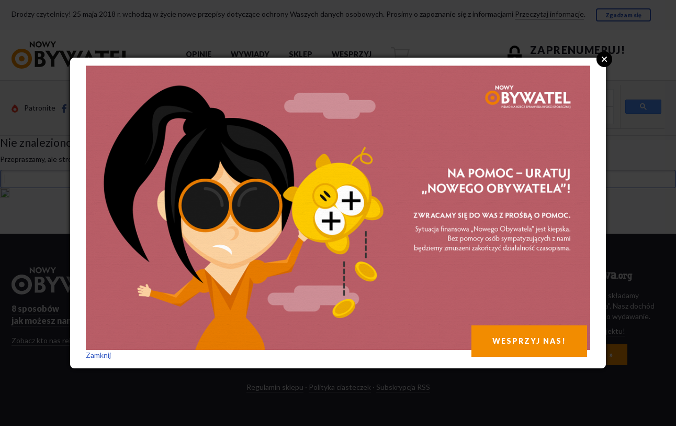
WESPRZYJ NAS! (529, 340)
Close (604, 59)
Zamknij (98, 355)
